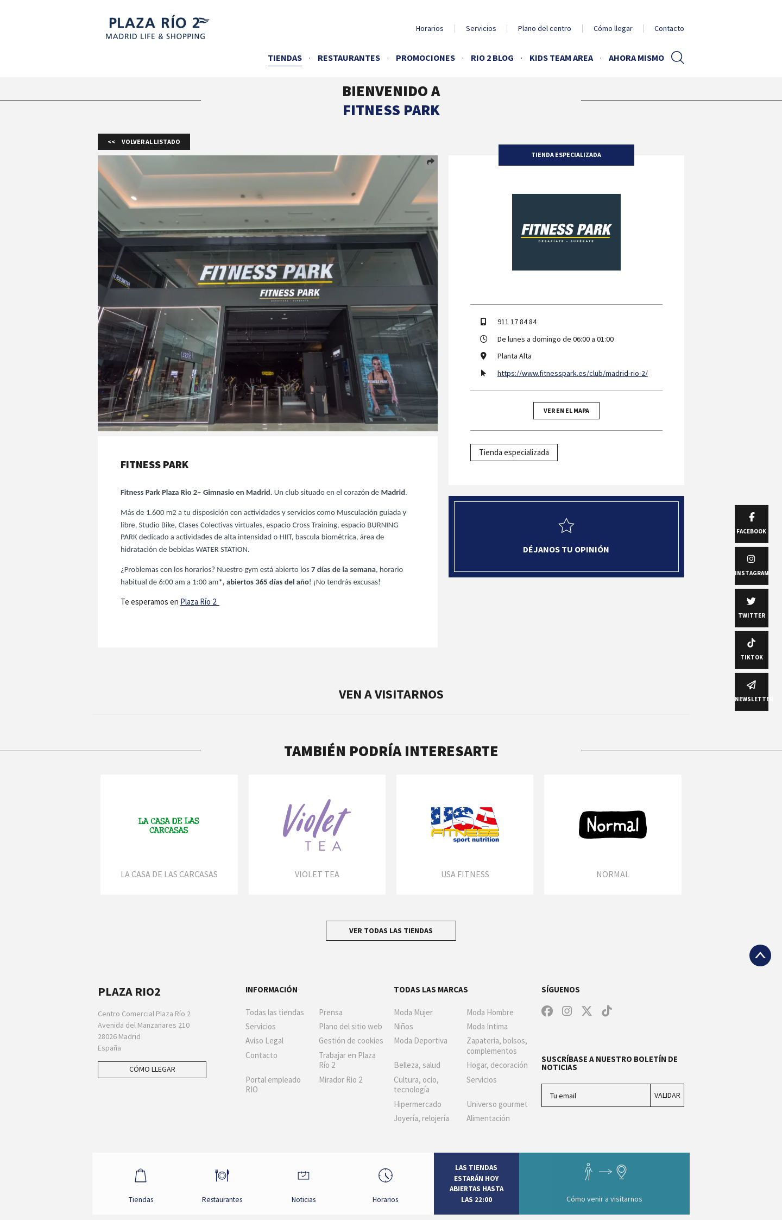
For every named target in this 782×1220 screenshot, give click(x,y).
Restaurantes (349, 57)
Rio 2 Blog (492, 57)
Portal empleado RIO (273, 1085)
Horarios (430, 28)
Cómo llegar (613, 28)
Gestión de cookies (351, 1041)
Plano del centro (544, 28)
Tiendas (285, 57)
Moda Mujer (413, 1012)
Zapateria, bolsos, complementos (496, 1046)
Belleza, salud (417, 1065)
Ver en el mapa (566, 410)
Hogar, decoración (497, 1065)
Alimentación (488, 1118)
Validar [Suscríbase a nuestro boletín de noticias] (667, 1095)
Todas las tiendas (274, 1012)
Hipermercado (418, 1104)
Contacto (669, 28)
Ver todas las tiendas (391, 930)
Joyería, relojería (421, 1118)
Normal (612, 874)
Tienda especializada (514, 452)
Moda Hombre (490, 1012)
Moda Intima (487, 1027)
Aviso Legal (264, 1041)
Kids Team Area (561, 57)
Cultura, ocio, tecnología (416, 1085)
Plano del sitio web (350, 1027)
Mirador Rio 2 (340, 1080)
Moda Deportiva (420, 1041)
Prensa (331, 1012)
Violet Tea (317, 874)
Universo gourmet (497, 1104)
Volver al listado (150, 141)
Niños (403, 1027)
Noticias (309, 1186)
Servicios (481, 28)
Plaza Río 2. (199, 601)
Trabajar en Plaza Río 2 (347, 1061)
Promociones (425, 57)
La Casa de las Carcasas (169, 874)
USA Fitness (465, 874)
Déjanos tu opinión (566, 536)
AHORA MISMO (636, 57)
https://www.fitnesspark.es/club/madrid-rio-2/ (572, 373)
